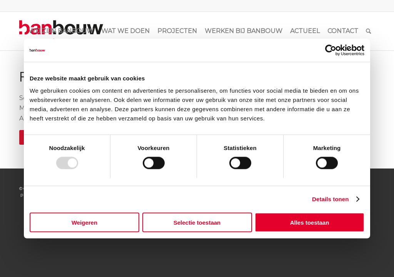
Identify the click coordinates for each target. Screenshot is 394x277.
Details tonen (330, 199)
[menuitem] (61, 31)
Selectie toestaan (197, 222)
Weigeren (84, 222)
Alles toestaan (309, 222)
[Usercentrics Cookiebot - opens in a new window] (330, 50)
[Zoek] (368, 31)
